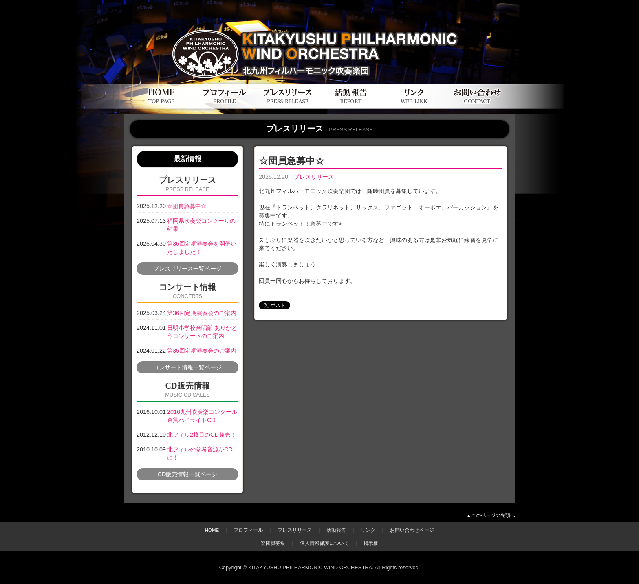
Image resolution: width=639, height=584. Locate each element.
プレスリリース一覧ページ (187, 268)
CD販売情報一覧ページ (188, 474)
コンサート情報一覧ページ (187, 367)
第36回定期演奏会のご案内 (201, 313)
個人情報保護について (324, 543)
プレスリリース (314, 176)
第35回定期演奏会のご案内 (201, 350)
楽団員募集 (273, 543)
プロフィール (248, 530)
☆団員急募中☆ (186, 206)
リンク (368, 530)
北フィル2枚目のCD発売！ (201, 434)
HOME (212, 530)
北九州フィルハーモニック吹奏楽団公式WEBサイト (221, 23)
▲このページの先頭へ (491, 515)
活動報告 (336, 530)
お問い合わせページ (412, 530)
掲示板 (371, 543)
